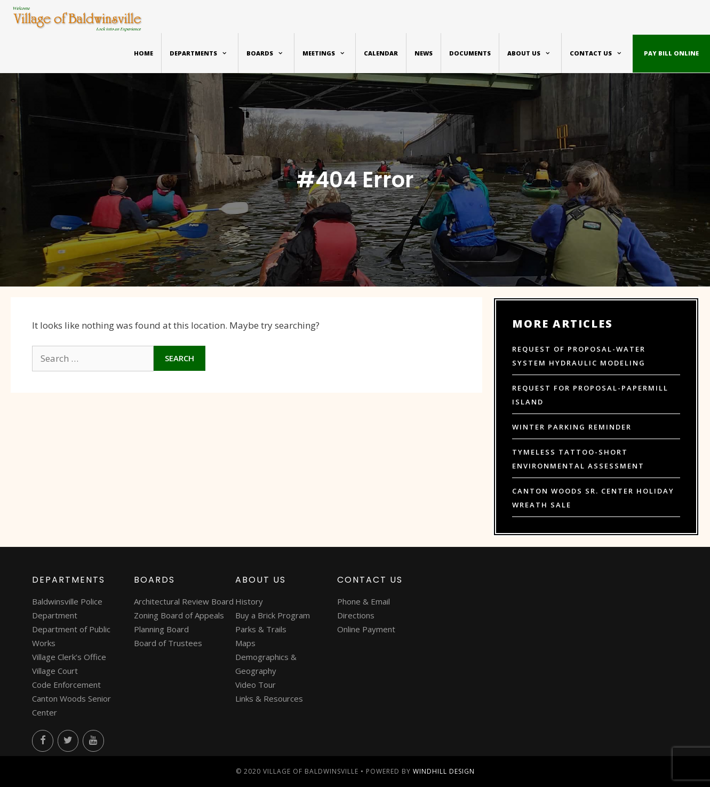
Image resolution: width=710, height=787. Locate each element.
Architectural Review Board (184, 601)
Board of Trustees (168, 643)
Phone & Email (363, 601)
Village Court (55, 670)
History (249, 601)
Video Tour (255, 684)
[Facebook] (42, 741)
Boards (270, 53)
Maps (245, 643)
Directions (355, 615)
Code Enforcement (66, 684)
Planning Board (161, 629)
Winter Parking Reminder (572, 427)
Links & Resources (269, 698)
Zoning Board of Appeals (179, 615)
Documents (470, 53)
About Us (534, 53)
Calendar (381, 53)
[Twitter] (68, 741)
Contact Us (601, 53)
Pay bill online (671, 53)
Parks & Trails (260, 629)
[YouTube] (93, 741)
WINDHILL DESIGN (444, 771)
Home (143, 53)
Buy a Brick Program (272, 615)
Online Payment (366, 629)
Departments (204, 53)
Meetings (329, 53)
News (423, 53)
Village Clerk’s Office (69, 656)
